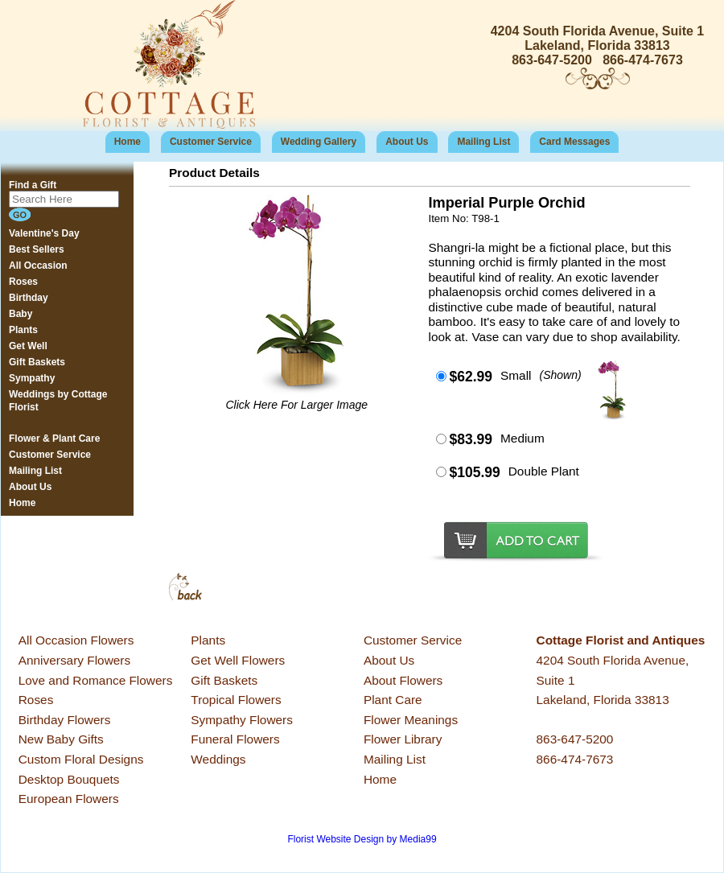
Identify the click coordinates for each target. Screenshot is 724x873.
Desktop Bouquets (69, 779)
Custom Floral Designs (81, 759)
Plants (208, 640)
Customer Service (211, 141)
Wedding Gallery (318, 141)
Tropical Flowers (236, 699)
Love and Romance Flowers (96, 680)
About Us (406, 141)
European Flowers (69, 798)
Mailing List (483, 141)
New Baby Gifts (61, 739)
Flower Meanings (411, 720)
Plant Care (393, 699)
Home (127, 141)
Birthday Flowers (65, 720)
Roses (36, 699)
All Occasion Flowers (76, 640)
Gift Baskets (224, 680)
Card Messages (574, 141)
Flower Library (403, 739)
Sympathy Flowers (242, 720)
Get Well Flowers (238, 660)
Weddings (218, 759)
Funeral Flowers (235, 739)
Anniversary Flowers (74, 660)
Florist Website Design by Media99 (361, 839)
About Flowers (403, 680)
